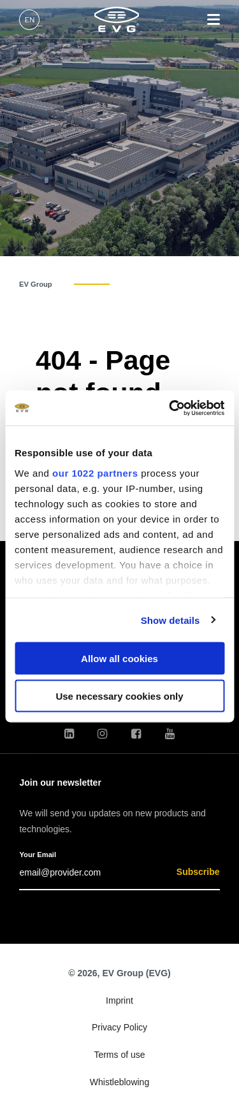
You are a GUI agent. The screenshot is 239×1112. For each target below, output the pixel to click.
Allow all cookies (119, 658)
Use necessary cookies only (119, 695)
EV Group (35, 284)
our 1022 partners (95, 472)
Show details (170, 619)
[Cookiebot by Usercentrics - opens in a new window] (170, 408)
